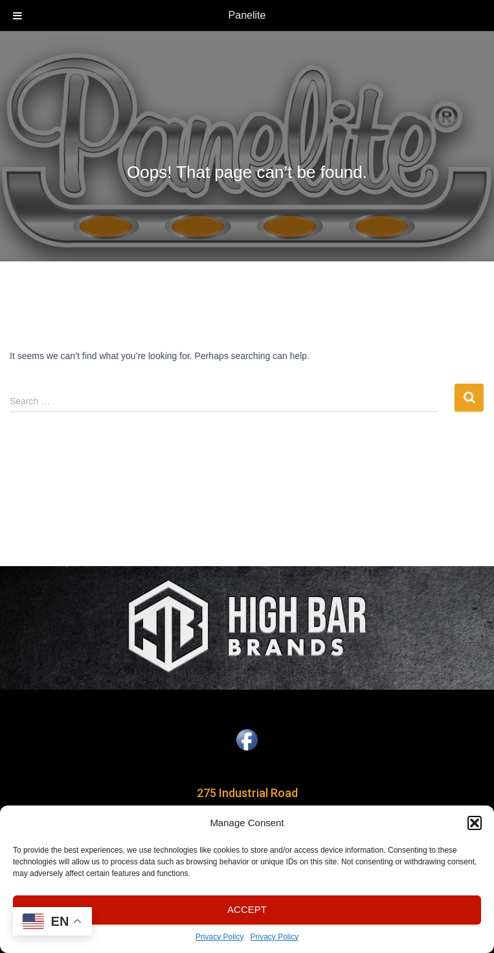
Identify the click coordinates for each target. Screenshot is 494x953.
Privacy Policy (220, 936)
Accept (247, 909)
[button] (474, 822)
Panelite (247, 15)
